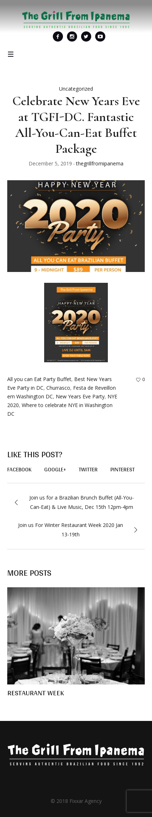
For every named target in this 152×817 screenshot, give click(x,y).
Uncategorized (76, 88)
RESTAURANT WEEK (35, 693)
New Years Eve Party (80, 396)
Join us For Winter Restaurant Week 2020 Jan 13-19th (70, 530)
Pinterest (122, 469)
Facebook (19, 469)
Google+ (55, 469)
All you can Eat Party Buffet (39, 379)
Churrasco (58, 387)
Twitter (88, 469)
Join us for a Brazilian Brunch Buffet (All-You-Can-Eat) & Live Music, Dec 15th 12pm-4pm (81, 502)
